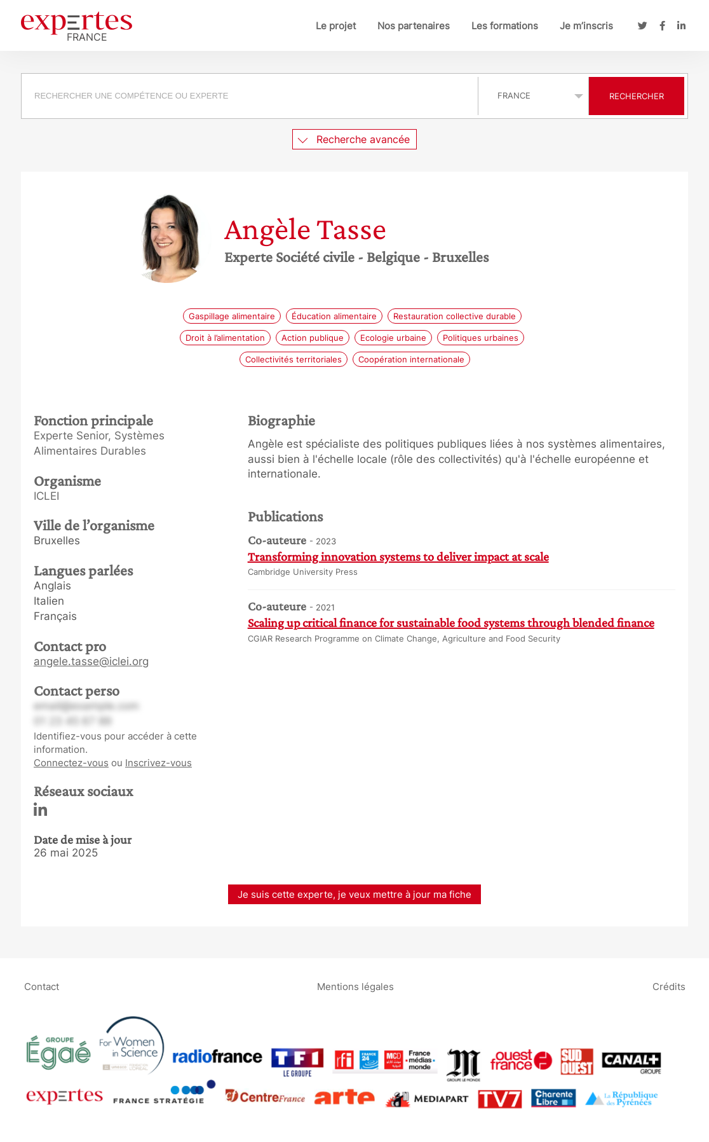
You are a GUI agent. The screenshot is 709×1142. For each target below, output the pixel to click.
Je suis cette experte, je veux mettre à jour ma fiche (354, 894)
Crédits (668, 986)
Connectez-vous (71, 763)
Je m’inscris (586, 26)
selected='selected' (533, 95)
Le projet (336, 26)
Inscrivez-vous (158, 763)
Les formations (504, 26)
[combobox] (251, 96)
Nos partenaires (413, 26)
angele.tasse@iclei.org (91, 661)
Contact (41, 986)
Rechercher (636, 96)
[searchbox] (250, 96)
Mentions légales (355, 986)
